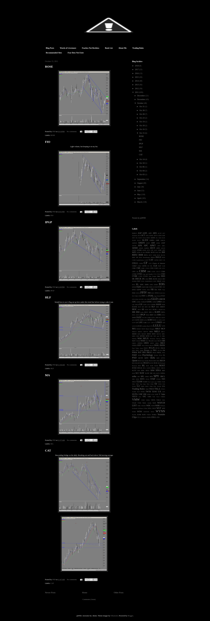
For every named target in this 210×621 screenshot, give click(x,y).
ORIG (157, 343)
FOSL (151, 295)
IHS (150, 312)
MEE (151, 332)
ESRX (151, 287)
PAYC (146, 348)
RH (159, 363)
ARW (158, 248)
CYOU (145, 276)
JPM (157, 317)
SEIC (143, 370)
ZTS (158, 417)
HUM (154, 309)
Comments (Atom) (89, 599)
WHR (157, 406)
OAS (155, 341)
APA (140, 245)
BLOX (163, 255)
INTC (134, 315)
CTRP (163, 271)
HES (146, 307)
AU (152, 250)
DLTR (155, 279)
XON (144, 415)
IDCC (146, 312)
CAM (134, 260)
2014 (137, 81)
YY (138, 417)
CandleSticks (140, 260)
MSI (137, 336)
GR (133, 304)
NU (147, 341)
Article (146, 248)
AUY (155, 250)
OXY (139, 345)
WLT (158, 408)
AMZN (141, 243)
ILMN (157, 312)
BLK (158, 255)
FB (152, 289)
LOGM (138, 326)
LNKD (159, 322)
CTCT (158, 271)
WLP (154, 408)
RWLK (139, 368)
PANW (162, 345)
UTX (152, 394)
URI (144, 394)
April (139, 198)
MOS (153, 334)
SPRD (147, 376)
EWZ (134, 290)
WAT (154, 403)
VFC (144, 397)
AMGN (162, 240)
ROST (162, 365)
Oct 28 (142, 114)
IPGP (48, 222)
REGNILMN (136, 363)
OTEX (134, 345)
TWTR (148, 392)
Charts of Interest (158, 263)
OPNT (152, 343)
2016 (137, 73)
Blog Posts (50, 48)
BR (137, 257)
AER (163, 235)
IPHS (147, 315)
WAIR (149, 403)
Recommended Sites (54, 53)
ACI (163, 233)
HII (150, 307)
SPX (151, 376)
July (139, 187)
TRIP (147, 389)
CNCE (147, 268)
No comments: (72, 131)
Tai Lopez (151, 382)
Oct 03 (142, 175)
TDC (133, 384)
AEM (160, 235)
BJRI (154, 255)
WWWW (146, 411)
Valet (163, 394)
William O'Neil (142, 408)
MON (149, 334)
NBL (163, 336)
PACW (152, 345)
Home (84, 592)
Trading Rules (138, 48)
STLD (147, 379)
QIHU (146, 358)
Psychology (147, 355)
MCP (163, 329)
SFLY (148, 370)
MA (47, 375)
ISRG (159, 315)
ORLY (162, 343)
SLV (137, 373)
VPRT (143, 400)
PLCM (160, 350)
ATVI (148, 250)
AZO (134, 252)
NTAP (138, 341)
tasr (156, 382)
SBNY (158, 368)
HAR (163, 304)
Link (145, 322)
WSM (134, 411)
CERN (141, 263)
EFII (163, 281)
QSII (158, 358)
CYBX (140, 276)
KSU (154, 320)
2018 (137, 66)
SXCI (134, 382)
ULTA (135, 394)
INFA (163, 312)
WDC (148, 406)
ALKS (134, 240)
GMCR (161, 299)
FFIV (143, 292)
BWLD (158, 257)
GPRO (159, 302)
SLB (133, 373)
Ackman (134, 235)
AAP (140, 233)
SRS (133, 379)
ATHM (139, 250)
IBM (137, 312)
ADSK (151, 235)
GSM (144, 304)
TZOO (154, 392)
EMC (142, 284)
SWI (163, 379)
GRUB (137, 304)
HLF (48, 297)
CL (151, 266)
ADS (147, 235)
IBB (133, 312)
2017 (137, 70)
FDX (159, 290)
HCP (139, 307)
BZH (163, 257)
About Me (123, 48)
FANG (144, 289)
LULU (157, 325)
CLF (159, 266)
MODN (143, 334)
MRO (134, 336)
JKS (145, 317)
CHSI (139, 266)
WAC (144, 403)
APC (146, 245)
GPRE (154, 302)
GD (139, 299)
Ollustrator (114, 616)
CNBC (143, 268)
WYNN (160, 411)
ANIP (163, 243)
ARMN (141, 248)
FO (147, 296)
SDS (138, 370)
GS (140, 304)
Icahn (142, 312)
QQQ (152, 357)
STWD (158, 379)
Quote (135, 360)
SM (151, 373)
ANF (153, 243)
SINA (158, 370)
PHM (141, 350)
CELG (135, 263)
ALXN (145, 240)
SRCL (162, 376)
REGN (162, 361)
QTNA (163, 358)
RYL (144, 368)
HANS (158, 304)
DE (133, 279)
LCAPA (159, 320)
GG (142, 299)
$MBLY (134, 233)
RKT (139, 365)
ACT (143, 235)
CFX (150, 263)
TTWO (163, 389)
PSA (163, 352)
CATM (156, 260)
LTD (151, 326)
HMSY (162, 307)
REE (158, 361)
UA (159, 391)
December (141, 96)
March (139, 202)
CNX (152, 268)
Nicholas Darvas (155, 338)
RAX (151, 361)
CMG (134, 268)
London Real (146, 326)
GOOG (149, 302)
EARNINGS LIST (150, 281)
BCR (156, 252)
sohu (134, 376)
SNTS (158, 373)
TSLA (157, 389)
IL (153, 312)
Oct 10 (142, 163)
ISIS (155, 315)
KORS (150, 320)
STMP (152, 379)
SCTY (134, 370)
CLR (163, 266)
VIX (153, 396)
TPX (163, 386)
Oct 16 (142, 129)
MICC (163, 331)
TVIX (142, 392)
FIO (47, 141)
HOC (134, 309)
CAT (48, 450)
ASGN (163, 248)
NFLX (146, 338)
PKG (155, 350)
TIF (155, 384)
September (141, 179)
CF (145, 263)
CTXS (139, 274)
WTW (139, 412)
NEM (139, 339)
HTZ (150, 309)
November (141, 99)
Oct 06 (142, 167)
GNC (134, 302)
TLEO (134, 386)
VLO (157, 396)
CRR (149, 271)
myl (158, 336)
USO (148, 394)
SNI (154, 373)
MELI (157, 331)
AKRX (153, 238)
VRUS (158, 400)
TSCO (151, 389)
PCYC (157, 348)
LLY (148, 322)
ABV (150, 233)
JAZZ (138, 317)
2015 (137, 77)
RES (141, 363)
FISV (153, 293)
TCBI (163, 382)
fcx (156, 290)
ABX (155, 233)
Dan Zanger (152, 276)
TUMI (134, 391)
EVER (155, 287)
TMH (142, 386)
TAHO (145, 382)
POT (139, 352)
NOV (134, 341)
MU (151, 336)
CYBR (134, 276)
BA (144, 252)
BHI (163, 252)
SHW (152, 370)
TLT (138, 386)
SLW (142, 373)
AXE (160, 250)
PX (164, 355)
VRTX (153, 400)
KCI (160, 317)
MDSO (140, 331)
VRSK (148, 400)
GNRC (139, 302)
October (140, 103)
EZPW (139, 290)
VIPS (149, 397)
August (140, 183)
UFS (163, 391)
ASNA (134, 250)
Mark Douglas (150, 329)
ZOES (149, 417)
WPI (163, 408)
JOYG (153, 317)
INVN (138, 315)
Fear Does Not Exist (76, 53)
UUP (156, 394)
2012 (137, 89)
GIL (145, 299)
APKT (153, 245)
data (158, 276)
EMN (147, 284)
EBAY (159, 281)
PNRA (134, 352)
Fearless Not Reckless (90, 48)
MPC (163, 334)
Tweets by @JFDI (139, 218)
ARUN (152, 248)
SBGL (153, 368)
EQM (143, 287)
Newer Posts (50, 592)
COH (156, 268)
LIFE (141, 322)
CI (148, 266)
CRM (142, 271)
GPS (163, 302)
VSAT (134, 403)
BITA (146, 255)
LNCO (153, 322)
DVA (142, 281)
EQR (146, 287)
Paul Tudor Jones (137, 348)
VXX (139, 403)
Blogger (130, 616)
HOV (139, 309)
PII (151, 350)
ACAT (160, 233)
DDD (163, 276)
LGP (133, 322)
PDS (133, 350)
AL (157, 238)
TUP (138, 391)
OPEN (146, 343)
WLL (150, 408)
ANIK (158, 243)
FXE (136, 299)
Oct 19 (142, 122)
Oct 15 (142, 133)
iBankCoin (162, 309)
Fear (163, 289)
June (139, 191)
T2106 (139, 381)
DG (143, 279)
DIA (150, 279)
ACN (139, 235)
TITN (160, 384)
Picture (146, 350)
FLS (163, 293)
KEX (163, 317)
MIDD (134, 334)
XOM (139, 415)
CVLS (158, 274)
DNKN (160, 279)
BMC (133, 257)
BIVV (150, 255)
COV (163, 268)
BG (160, 252)
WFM (153, 405)
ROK (151, 365)
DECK (138, 278)
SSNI (137, 379)
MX (155, 336)
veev (139, 396)
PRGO (149, 352)
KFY (133, 320)
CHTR (144, 266)
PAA (143, 345)
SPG (142, 376)
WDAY (143, 405)
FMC (136, 296)
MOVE (159, 334)
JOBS (149, 317)
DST (138, 281)
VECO (134, 397)
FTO (133, 299)
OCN (159, 341)
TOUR (159, 386)
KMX (142, 320)
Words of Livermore (68, 48)
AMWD (134, 243)
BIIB (141, 255)
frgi (155, 296)
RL (143, 365)
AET (133, 238)
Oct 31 (142, 107)
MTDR (142, 336)
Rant (143, 361)
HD (143, 307)
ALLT (139, 240)
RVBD (134, 368)
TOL (154, 386)
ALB (159, 238)
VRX (163, 400)
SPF (138, 376)
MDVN (145, 331)
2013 (137, 85)
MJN (139, 334)
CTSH (134, 274)
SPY (156, 376)
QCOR (140, 358)
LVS (163, 326)
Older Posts (118, 592)
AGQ (144, 238)
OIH (163, 341)
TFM (151, 384)
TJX (163, 384)
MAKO (138, 329)
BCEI (153, 252)
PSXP (140, 355)
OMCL (134, 343)
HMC (157, 307)
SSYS (142, 379)
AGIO (140, 238)
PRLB (154, 352)
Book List (109, 48)
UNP (140, 394)
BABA (148, 252)
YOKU (154, 415)
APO (158, 245)
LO (164, 322)
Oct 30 (142, 110)
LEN (163, 320)
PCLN (152, 348)
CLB (155, 266)
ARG (163, 245)
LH (137, 322)
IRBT (151, 315)
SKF (163, 370)
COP (159, 268)
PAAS (147, 345)
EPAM (134, 287)
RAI (139, 361)
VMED (163, 396)
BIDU (135, 255)
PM (164, 350)
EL (137, 284)
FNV (143, 296)
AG (137, 238)
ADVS (156, 235)
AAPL (144, 233)
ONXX (140, 343)
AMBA (151, 240)
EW (164, 287)
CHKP (134, 266)
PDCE (163, 348)
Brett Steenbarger (144, 257)
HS (143, 309)
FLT (133, 296)
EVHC (160, 287)
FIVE (157, 293)
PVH (160, 355)
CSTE (153, 271)
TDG (137, 384)
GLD (154, 299)
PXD (134, 357)
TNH (151, 386)
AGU (148, 238)
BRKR (153, 257)
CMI (138, 268)
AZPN (138, 252)
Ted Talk (143, 384)
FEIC (134, 293)
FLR (160, 293)
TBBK (159, 382)
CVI (154, 274)
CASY (146, 260)
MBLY (157, 329)
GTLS (149, 304)
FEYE (138, 293)
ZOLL (153, 417)
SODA (162, 373)
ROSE (49, 66)
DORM (134, 281)
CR (137, 271)
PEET (137, 350)
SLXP (147, 373)
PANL (156, 345)
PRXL (159, 352)
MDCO (134, 331)
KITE (137, 320)
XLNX (134, 414)
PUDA (156, 355)
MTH (147, 336)
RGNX (151, 363)
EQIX (139, 287)
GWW (153, 304)
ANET (148, 243)
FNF (139, 296)
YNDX (149, 414)
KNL (145, 320)
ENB (151, 284)
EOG (162, 284)
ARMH (135, 248)
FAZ (148, 289)
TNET (147, 386)
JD (143, 317)
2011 (137, 92)
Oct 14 (142, 159)
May (139, 195)
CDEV (160, 260)
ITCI (163, 315)
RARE (147, 361)
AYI (163, 250)
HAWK (134, 307)
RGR (155, 363)
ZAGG (144, 417)
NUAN (151, 341)
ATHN (144, 250)
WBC (139, 405)
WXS (152, 411)
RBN (154, 361)
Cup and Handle (147, 274)
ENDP (156, 284)
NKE (163, 339)
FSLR (158, 296)
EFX (133, 284)
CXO (163, 274)
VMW (136, 399)
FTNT (163, 296)
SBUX (163, 368)
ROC (147, 365)
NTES (143, 341)
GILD (149, 299)
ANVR (134, 245)
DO (164, 279)
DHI (146, 279)
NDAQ (134, 338)
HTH (146, 309)
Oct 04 (142, 171)
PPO (144, 352)
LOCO (134, 326)
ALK (163, 238)
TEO (148, 384)
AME (157, 240)
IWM (134, 317)
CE (164, 260)
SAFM (149, 368)
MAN (143, 329)
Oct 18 (142, 126)
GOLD (143, 302)
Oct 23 (142, 118)
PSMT (134, 355)
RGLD (146, 363)
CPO (133, 271)
